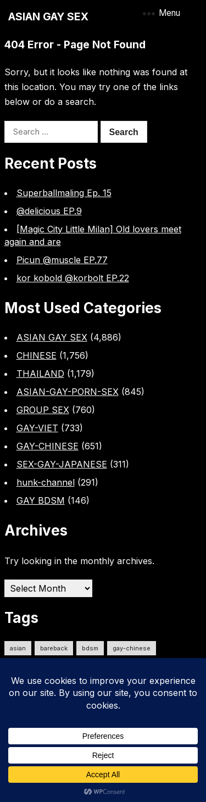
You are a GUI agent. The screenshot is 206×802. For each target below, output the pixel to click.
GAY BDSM (40, 500)
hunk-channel (45, 482)
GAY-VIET (37, 427)
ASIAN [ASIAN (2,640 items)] (18, 648)
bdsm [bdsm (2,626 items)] (90, 648)
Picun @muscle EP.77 (62, 259)
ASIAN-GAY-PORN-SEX (67, 391)
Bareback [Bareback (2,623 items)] (54, 648)
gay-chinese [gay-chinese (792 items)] (132, 648)
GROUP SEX (42, 409)
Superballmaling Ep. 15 (64, 192)
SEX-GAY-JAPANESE (61, 464)
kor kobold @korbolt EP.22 (72, 277)
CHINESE (36, 355)
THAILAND (40, 373)
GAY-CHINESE (47, 446)
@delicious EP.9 (49, 210)
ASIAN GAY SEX (48, 16)
